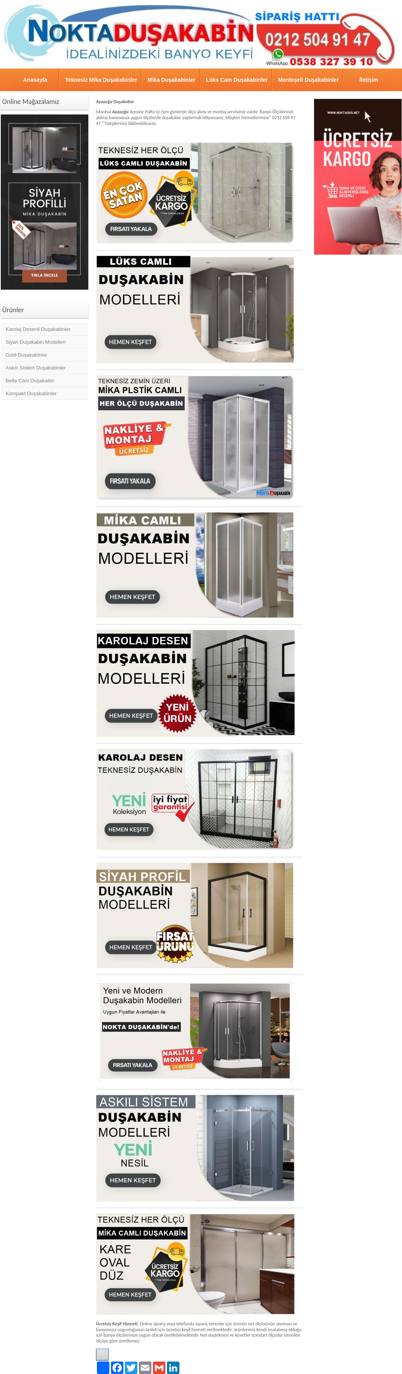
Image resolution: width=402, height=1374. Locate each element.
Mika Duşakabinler (171, 80)
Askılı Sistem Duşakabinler (36, 368)
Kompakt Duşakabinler (31, 393)
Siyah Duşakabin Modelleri (36, 342)
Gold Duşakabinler (26, 355)
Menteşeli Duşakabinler (308, 80)
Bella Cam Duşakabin (30, 381)
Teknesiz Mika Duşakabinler (101, 80)
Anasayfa (35, 80)
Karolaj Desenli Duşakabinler (38, 329)
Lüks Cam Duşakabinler (237, 80)
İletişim (368, 80)
